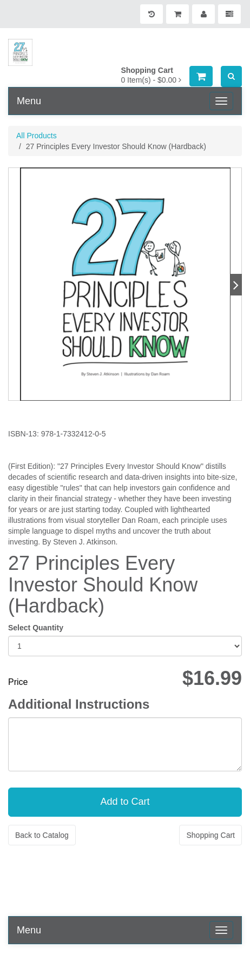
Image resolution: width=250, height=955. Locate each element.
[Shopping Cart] (177, 14)
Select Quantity (35, 627)
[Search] (231, 76)
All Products (36, 135)
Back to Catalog (42, 835)
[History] (151, 14)
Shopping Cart (210, 835)
